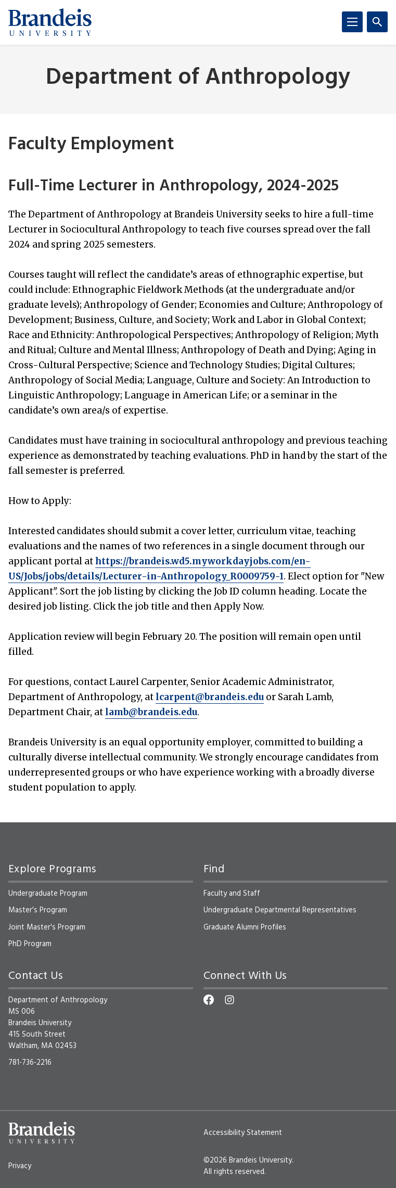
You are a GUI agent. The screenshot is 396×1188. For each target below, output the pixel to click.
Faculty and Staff (231, 893)
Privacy (19, 1166)
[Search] (377, 21)
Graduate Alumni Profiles (244, 927)
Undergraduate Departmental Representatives (279, 910)
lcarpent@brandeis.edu (210, 697)
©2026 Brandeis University (247, 1160)
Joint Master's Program (46, 927)
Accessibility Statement (242, 1133)
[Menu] (352, 21)
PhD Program (30, 944)
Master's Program (37, 910)
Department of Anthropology (198, 78)
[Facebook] (208, 1000)
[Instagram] (229, 1000)
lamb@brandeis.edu (151, 712)
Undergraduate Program (47, 893)
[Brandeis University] (50, 22)
